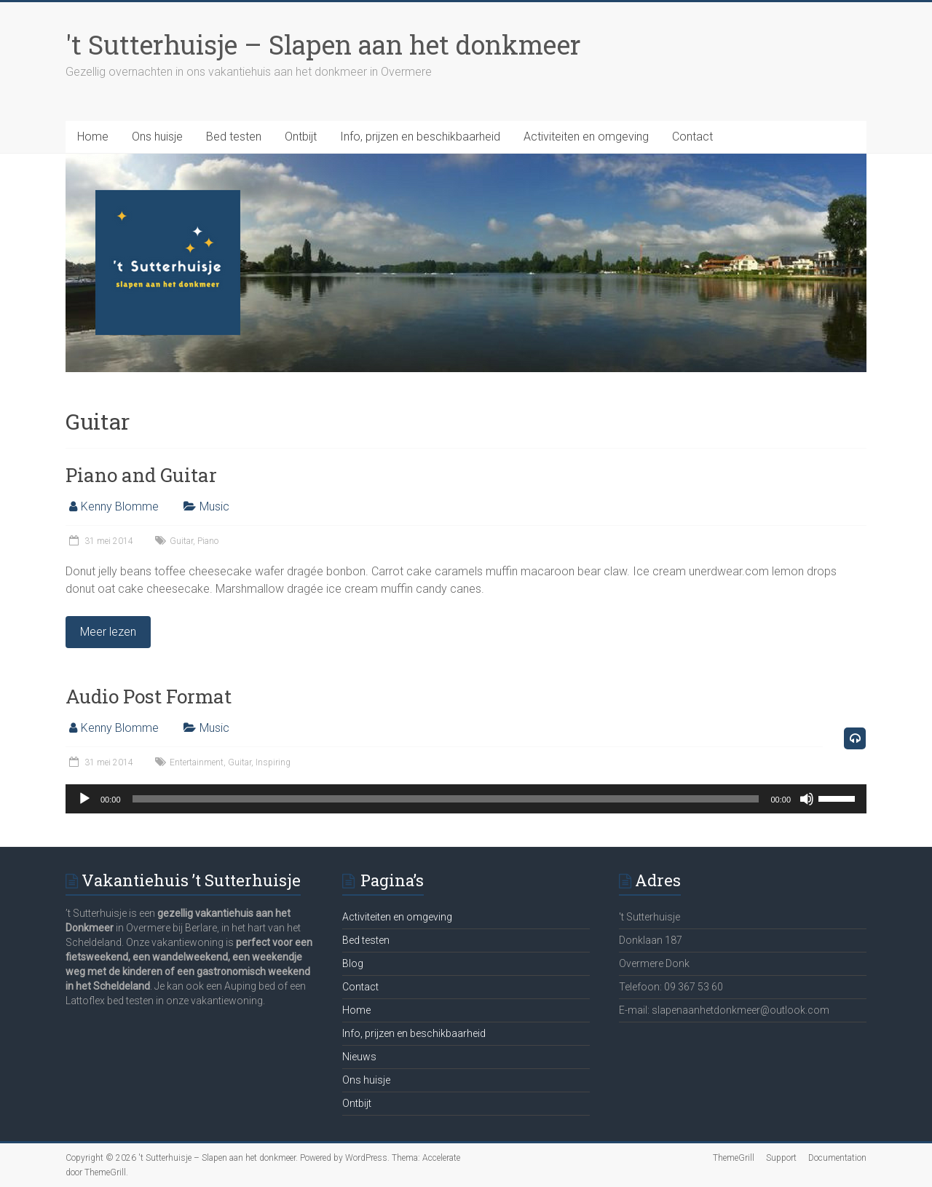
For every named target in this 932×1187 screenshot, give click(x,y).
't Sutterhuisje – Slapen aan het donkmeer (323, 44)
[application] (466, 798)
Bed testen (233, 136)
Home (92, 136)
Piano (207, 541)
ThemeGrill (733, 1158)
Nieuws (359, 1056)
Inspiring (273, 762)
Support (781, 1158)
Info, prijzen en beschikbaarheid (420, 136)
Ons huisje (157, 136)
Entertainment (197, 762)
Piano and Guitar (141, 474)
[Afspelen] (84, 799)
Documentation (837, 1158)
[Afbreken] (806, 799)
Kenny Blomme (120, 506)
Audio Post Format (149, 696)
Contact (692, 136)
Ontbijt (301, 136)
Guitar (181, 541)
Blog (352, 963)
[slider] (446, 798)
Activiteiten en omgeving (586, 136)
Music (214, 506)
